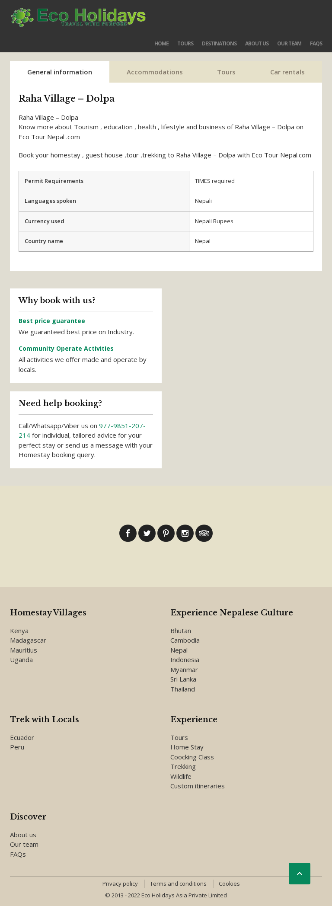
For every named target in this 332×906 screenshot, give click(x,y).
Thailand (182, 689)
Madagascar (28, 640)
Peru (17, 747)
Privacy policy (120, 883)
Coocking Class (192, 756)
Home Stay (187, 747)
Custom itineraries (197, 785)
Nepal (179, 650)
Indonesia (184, 659)
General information (59, 71)
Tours (185, 43)
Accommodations (155, 71)
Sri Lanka (183, 679)
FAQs (316, 43)
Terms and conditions (178, 883)
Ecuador (22, 737)
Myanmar (184, 669)
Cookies (229, 883)
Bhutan (180, 630)
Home (161, 43)
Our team (289, 43)
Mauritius (23, 650)
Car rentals (287, 71)
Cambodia (185, 640)
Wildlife (181, 776)
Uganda (21, 659)
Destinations (219, 43)
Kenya (19, 630)
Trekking (183, 766)
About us (256, 43)
